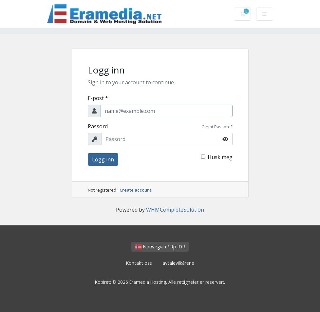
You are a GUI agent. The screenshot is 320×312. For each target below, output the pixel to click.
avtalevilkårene (178, 263)
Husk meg (220, 157)
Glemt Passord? (217, 127)
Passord (98, 126)
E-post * (98, 98)
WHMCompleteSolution (175, 209)
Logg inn (103, 159)
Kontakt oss (139, 263)
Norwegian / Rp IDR (160, 246)
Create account (135, 190)
